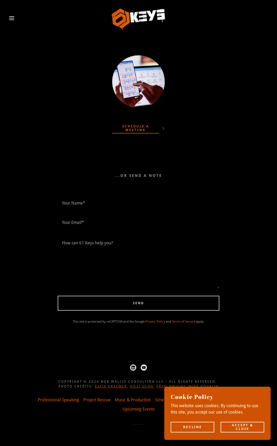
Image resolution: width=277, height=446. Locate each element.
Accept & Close (242, 427)
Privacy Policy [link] (155, 321)
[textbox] (138, 202)
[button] (13, 18)
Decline (192, 427)
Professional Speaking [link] (58, 399)
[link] (138, 17)
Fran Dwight (171, 386)
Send (138, 303)
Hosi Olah (141, 386)
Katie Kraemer (111, 386)
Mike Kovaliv (204, 386)
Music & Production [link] (133, 399)
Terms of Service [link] (183, 321)
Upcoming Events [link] (139, 409)
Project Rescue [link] (97, 399)
